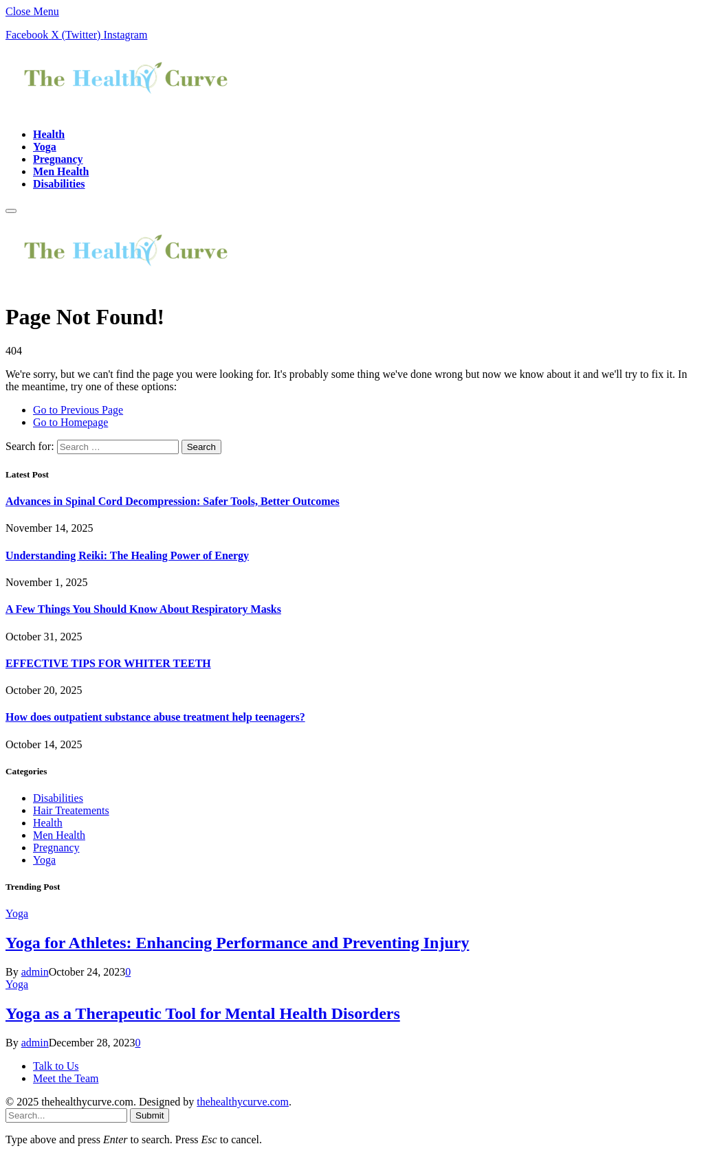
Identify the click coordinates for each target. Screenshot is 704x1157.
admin (35, 972)
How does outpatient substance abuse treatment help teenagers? (155, 717)
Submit (149, 1115)
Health (49, 134)
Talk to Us (55, 1066)
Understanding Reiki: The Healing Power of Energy (127, 555)
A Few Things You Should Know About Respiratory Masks (143, 609)
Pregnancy (58, 159)
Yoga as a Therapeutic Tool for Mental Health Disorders (203, 1013)
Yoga (44, 147)
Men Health (61, 171)
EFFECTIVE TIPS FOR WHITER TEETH (108, 663)
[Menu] (11, 211)
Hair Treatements (71, 810)
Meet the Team (65, 1078)
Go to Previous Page (78, 410)
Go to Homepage (70, 422)
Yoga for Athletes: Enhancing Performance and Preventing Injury (237, 943)
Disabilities (59, 184)
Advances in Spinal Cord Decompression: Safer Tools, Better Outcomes (173, 501)
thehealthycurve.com (243, 1102)
